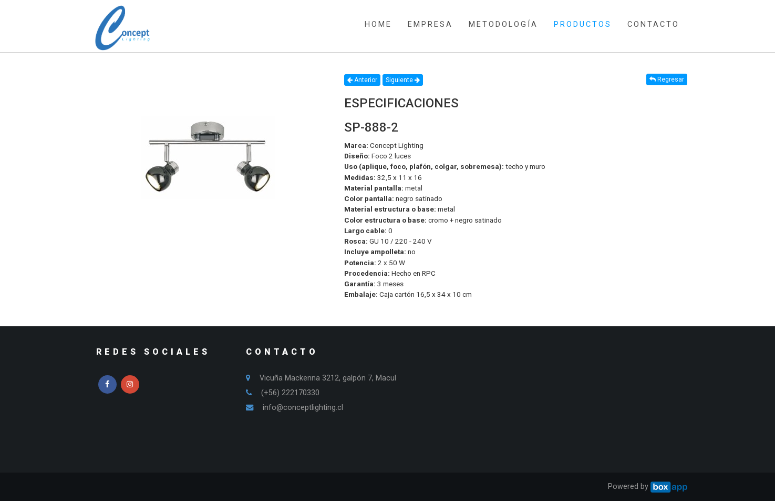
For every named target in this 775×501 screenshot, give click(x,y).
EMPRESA (430, 24)
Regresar (666, 79)
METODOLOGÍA (503, 24)
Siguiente (403, 80)
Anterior (362, 80)
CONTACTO (653, 24)
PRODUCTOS (583, 24)
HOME (378, 24)
